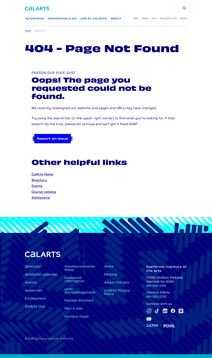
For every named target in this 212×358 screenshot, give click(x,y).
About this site (116, 282)
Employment (35, 298)
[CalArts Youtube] (149, 319)
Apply (183, 18)
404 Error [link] (40, 31)
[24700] (152, 325)
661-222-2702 (156, 297)
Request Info (168, 18)
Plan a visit (73, 308)
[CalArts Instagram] (149, 311)
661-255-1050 (156, 286)
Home (28, 31)
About (115, 19)
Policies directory (78, 300)
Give (154, 18)
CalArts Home (42, 174)
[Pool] (169, 326)
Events (37, 186)
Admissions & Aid (62, 19)
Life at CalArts (93, 19)
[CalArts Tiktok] (157, 311)
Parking (110, 274)
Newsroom (34, 290)
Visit (136, 18)
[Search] (184, 8)
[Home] (37, 8)
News (145, 18)
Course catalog (44, 192)
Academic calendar (41, 274)
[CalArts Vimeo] (181, 311)
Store (108, 266)
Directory (39, 180)
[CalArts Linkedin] (165, 311)
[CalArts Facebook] (173, 311)
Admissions (41, 198)
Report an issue (52, 139)
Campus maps (76, 316)
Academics (34, 19)
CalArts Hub (35, 306)
